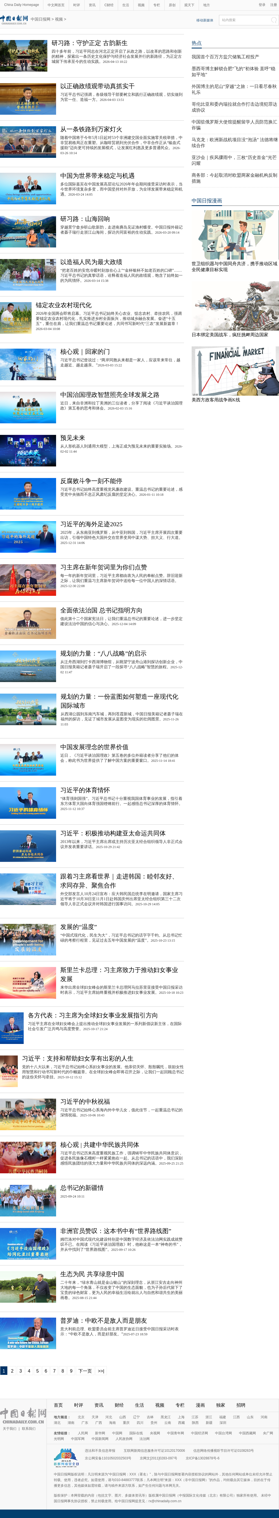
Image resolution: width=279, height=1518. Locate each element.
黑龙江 (166, 1417)
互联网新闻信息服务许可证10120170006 (154, 1451)
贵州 (153, 1423)
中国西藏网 (247, 1433)
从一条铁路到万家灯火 (91, 129)
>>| (101, 1371)
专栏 (156, 5)
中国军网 (78, 1439)
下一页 (85, 1371)
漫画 (200, 1405)
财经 (119, 1405)
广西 (98, 1423)
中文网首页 (56, 5)
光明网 (59, 1439)
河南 (264, 1417)
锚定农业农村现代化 (64, 305)
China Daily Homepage (21, 5)
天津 (95, 1417)
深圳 (223, 1423)
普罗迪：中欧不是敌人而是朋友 (103, 1320)
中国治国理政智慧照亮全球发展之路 (110, 394)
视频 (141, 5)
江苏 (195, 1417)
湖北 (57, 1423)
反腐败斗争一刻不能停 (91, 480)
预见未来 (72, 437)
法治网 (145, 1439)
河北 (108, 1417)
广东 (84, 1423)
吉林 (150, 1417)
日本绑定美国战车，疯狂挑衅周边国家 (230, 334)
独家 (220, 1405)
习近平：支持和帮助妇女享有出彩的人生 (78, 1058)
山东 (250, 1417)
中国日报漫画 (207, 200)
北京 (81, 1417)
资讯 (92, 5)
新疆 (209, 1423)
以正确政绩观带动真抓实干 (97, 86)
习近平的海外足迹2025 (91, 524)
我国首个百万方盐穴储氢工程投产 (225, 56)
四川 (140, 1423)
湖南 (71, 1423)
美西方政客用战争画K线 (216, 399)
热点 (197, 43)
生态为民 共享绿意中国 (92, 1274)
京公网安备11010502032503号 (108, 1458)
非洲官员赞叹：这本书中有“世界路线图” (115, 1230)
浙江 (208, 1417)
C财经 (109, 5)
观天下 (189, 5)
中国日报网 (40, 19)
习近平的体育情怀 (85, 790)
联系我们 (29, 1429)
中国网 (117, 1433)
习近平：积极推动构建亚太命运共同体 (113, 833)
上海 (181, 1417)
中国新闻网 (100, 1439)
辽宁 (136, 1417)
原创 (172, 5)
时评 (76, 5)
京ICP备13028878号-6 (203, 1458)
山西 (122, 1417)
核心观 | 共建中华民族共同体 (99, 1144)
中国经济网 (199, 1433)
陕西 (195, 1423)
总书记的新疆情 (82, 1187)
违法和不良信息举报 (100, 1451)
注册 (273, 5)
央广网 (268, 1433)
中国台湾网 (223, 1433)
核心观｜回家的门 (85, 351)
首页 (58, 1405)
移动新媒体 (204, 20)
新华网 (100, 1433)
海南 (112, 1423)
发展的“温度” (78, 926)
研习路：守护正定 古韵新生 (90, 43)
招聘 (240, 1405)
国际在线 (136, 1433)
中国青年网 (175, 1433)
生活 (125, 5)
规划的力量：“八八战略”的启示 (103, 653)
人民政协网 (124, 1439)
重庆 (126, 1423)
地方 (206, 5)
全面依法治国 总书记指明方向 (101, 610)
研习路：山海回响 (85, 218)
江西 (236, 1417)
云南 (167, 1423)
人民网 (83, 1433)
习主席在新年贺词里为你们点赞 (103, 567)
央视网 (155, 1433)
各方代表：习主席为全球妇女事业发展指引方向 (93, 1015)
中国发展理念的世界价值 (94, 747)
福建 (222, 1417)
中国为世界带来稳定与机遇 (97, 175)
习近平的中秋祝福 (85, 1101)
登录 (262, 5)
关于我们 (9, 1429)
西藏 (181, 1423)
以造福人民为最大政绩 (91, 261)
